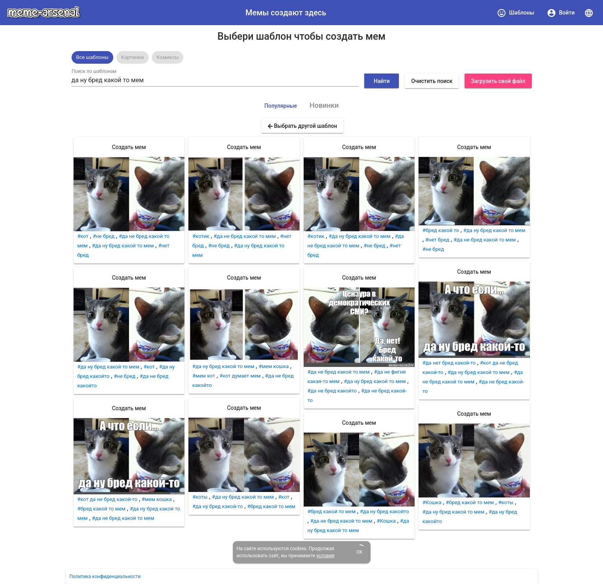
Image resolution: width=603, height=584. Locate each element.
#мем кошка (156, 499)
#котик (200, 236)
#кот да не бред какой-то (107, 499)
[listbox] (302, 57)
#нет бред (437, 240)
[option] (92, 57)
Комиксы (168, 57)
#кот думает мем (240, 376)
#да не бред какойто (332, 391)
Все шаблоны (92, 57)
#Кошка (386, 521)
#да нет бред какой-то (449, 363)
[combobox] (215, 80)
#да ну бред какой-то (217, 506)
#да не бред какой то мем (123, 518)
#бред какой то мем (101, 509)
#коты (200, 497)
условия (325, 555)
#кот (83, 236)
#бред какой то (440, 230)
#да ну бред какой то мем (123, 246)
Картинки (132, 57)
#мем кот (203, 376)
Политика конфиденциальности (105, 576)
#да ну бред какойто (384, 511)
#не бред (103, 236)
